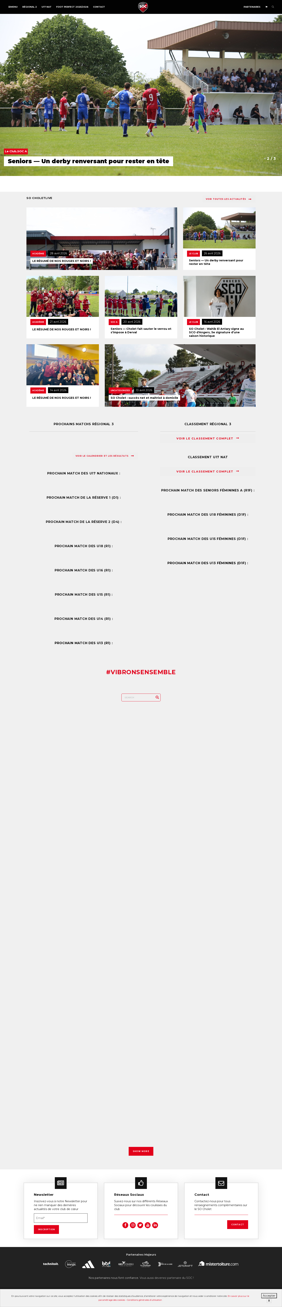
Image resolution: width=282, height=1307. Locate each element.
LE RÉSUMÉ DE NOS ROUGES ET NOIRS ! (61, 261)
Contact (99, 6)
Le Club (193, 253)
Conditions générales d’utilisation (144, 1300)
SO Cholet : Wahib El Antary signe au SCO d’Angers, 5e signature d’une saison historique (216, 332)
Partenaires (252, 6)
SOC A (114, 322)
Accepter (269, 1295)
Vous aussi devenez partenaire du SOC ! (167, 1275)
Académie (38, 253)
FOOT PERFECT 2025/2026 (72, 6)
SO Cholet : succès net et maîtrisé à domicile (144, 398)
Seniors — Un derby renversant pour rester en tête (216, 262)
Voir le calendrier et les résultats (105, 455)
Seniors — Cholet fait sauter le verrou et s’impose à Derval (141, 330)
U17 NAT (47, 6)
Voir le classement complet (207, 438)
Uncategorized (120, 390)
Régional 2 (29, 6)
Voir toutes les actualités (228, 199)
